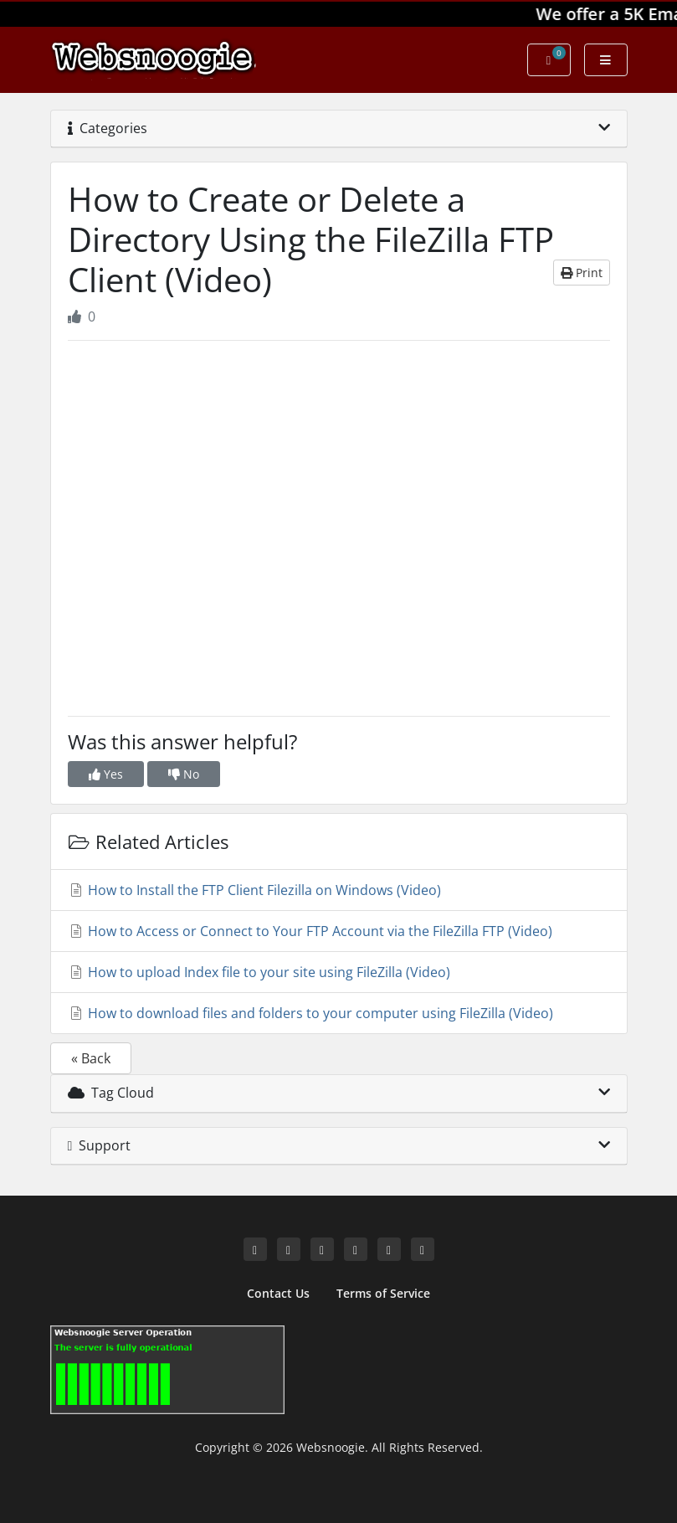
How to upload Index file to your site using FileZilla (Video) (259, 972)
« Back (90, 1058)
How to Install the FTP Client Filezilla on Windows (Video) (254, 890)
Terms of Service (383, 1293)
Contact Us (278, 1293)
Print (582, 272)
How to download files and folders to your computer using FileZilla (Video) (310, 1013)
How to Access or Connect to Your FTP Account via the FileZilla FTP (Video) (310, 931)
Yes (106, 774)
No (183, 774)
